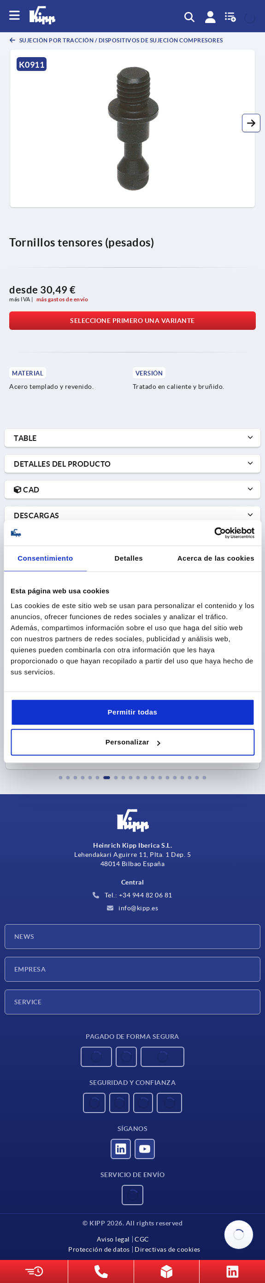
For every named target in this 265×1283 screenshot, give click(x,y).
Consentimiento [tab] (45, 558)
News (24, 936)
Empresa (30, 969)
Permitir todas (133, 712)
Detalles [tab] (129, 558)
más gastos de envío (62, 299)
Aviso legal (113, 1239)
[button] (251, 123)
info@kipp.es (133, 908)
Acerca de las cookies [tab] (215, 558)
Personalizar (133, 742)
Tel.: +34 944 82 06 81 (132, 895)
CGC (142, 1239)
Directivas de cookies (167, 1249)
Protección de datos (99, 1249)
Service (27, 1002)
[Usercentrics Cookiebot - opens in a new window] (214, 533)
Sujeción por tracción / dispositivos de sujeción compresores (120, 40)
